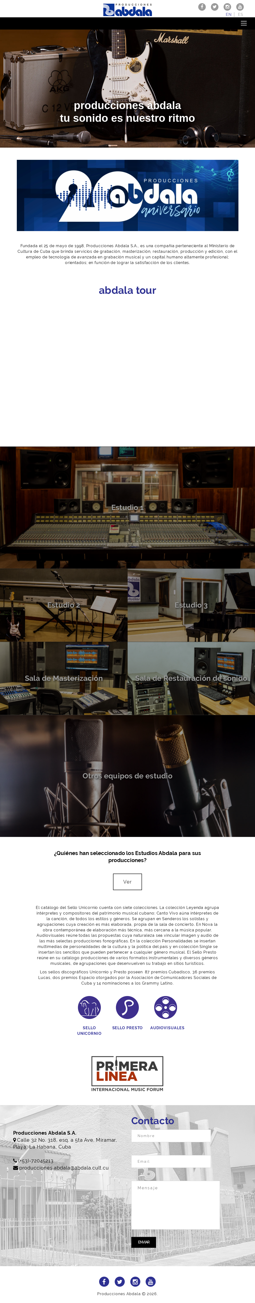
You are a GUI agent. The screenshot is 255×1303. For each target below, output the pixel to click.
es (240, 14)
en (229, 14)
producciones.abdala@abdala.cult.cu (64, 1168)
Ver (127, 882)
